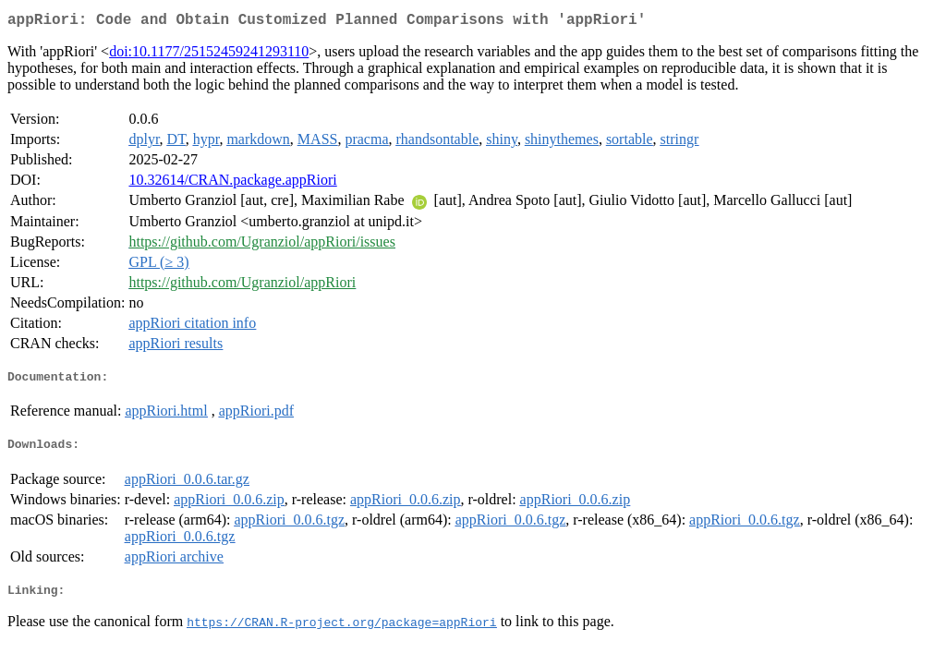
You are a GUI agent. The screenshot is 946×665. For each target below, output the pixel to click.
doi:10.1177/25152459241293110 (209, 55)
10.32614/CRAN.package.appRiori (232, 183)
